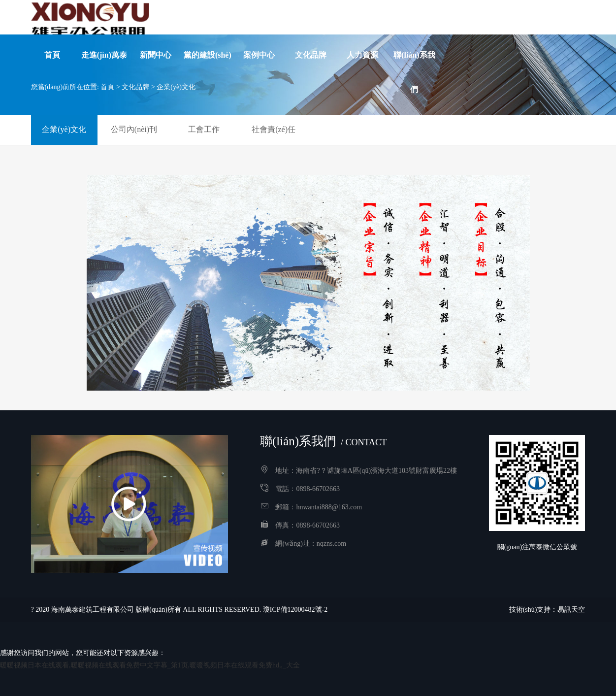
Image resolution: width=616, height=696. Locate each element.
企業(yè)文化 (176, 87)
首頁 (107, 87)
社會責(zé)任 (273, 129)
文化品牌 (135, 87)
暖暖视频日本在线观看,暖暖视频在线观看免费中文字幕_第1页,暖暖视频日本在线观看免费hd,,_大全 (150, 665)
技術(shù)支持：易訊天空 (547, 609)
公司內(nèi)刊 (134, 129)
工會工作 (204, 129)
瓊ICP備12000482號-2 (295, 609)
